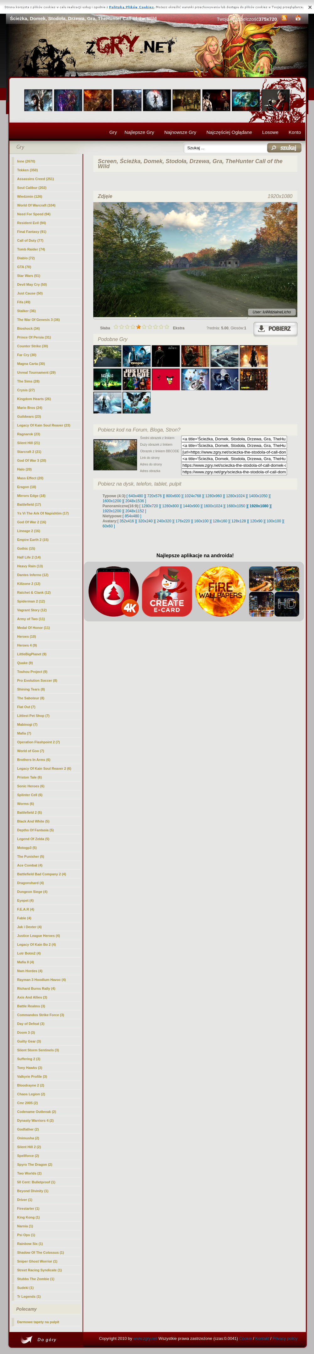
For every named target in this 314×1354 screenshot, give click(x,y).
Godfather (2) (28, 1129)
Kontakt (262, 1338)
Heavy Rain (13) (30, 566)
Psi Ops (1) (26, 1235)
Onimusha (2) (28, 1138)
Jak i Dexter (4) (29, 927)
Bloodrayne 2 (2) (30, 1085)
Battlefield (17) (29, 504)
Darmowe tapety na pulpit (38, 1322)
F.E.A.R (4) (25, 909)
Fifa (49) (23, 302)
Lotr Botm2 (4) (29, 953)
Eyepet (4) (25, 900)
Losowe (270, 132)
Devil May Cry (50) (32, 284)
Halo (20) (24, 469)
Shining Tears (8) (31, 689)
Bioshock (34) (28, 328)
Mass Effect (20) (30, 478)
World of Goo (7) (30, 751)
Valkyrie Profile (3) (32, 1076)
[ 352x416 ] (126, 521)
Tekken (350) (27, 170)
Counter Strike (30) (32, 346)
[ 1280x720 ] (149, 506)
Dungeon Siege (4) (32, 892)
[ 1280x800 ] (170, 506)
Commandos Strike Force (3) (40, 1015)
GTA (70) (24, 267)
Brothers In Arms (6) (34, 760)
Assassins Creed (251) (35, 179)
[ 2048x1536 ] (134, 501)
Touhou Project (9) (32, 672)
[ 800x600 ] (173, 496)
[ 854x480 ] (132, 516)
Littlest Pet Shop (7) (33, 716)
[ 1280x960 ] (213, 496)
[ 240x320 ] (164, 521)
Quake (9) (25, 663)
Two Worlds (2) (29, 1173)
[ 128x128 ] (238, 521)
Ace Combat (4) (30, 865)
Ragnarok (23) (28, 434)
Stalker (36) (26, 311)
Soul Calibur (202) (32, 188)
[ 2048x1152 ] (134, 511)
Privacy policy (285, 1338)
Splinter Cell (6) (30, 795)
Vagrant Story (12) (32, 610)
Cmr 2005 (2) (27, 1103)
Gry (113, 132)
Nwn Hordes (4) (30, 971)
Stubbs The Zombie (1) (36, 1279)
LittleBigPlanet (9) (32, 654)
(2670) (26, 161)
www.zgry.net (145, 1338)
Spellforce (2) (28, 1156)
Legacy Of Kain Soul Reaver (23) (43, 425)
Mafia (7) (24, 733)
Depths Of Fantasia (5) (35, 830)
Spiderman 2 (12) (31, 601)
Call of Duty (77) (30, 240)
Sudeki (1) (25, 1288)
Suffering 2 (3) (29, 1059)
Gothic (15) (26, 548)
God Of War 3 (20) (31, 460)
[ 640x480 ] (136, 496)
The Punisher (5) (30, 856)
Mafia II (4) (25, 962)
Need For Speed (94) (34, 214)
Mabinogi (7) (27, 724)
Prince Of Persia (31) (34, 337)
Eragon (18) (26, 487)
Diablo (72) (26, 258)
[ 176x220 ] (182, 521)
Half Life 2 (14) (29, 557)
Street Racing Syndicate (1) (39, 1270)
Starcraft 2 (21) (29, 452)
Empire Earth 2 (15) (33, 540)
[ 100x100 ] (274, 521)
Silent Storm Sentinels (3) (38, 1050)
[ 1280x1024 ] (235, 496)
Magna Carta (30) (31, 364)
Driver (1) (24, 1200)
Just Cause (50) (30, 293)
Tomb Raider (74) (31, 249)
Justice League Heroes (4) (38, 936)
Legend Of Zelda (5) (33, 839)
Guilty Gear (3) (29, 1041)
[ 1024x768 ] (192, 496)
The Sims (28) (28, 381)
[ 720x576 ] (154, 496)
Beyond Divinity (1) (33, 1191)
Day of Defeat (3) (31, 1024)
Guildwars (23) (29, 416)
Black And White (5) (33, 821)
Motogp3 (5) (27, 848)
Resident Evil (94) (31, 223)
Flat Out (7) (26, 707)
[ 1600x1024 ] (213, 506)
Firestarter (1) (28, 1208)
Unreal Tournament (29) (36, 372)
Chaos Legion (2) (31, 1094)
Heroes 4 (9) (27, 645)
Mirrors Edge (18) (31, 496)
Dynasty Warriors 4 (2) (35, 1120)
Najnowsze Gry (180, 132)
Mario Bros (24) (29, 408)
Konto (295, 132)
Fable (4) (24, 918)
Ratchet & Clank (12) (34, 592)
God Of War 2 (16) (31, 522)
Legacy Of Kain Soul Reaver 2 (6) (44, 768)
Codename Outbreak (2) (36, 1112)
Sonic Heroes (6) (31, 786)
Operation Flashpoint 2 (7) (38, 742)
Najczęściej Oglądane (229, 132)
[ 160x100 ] (201, 521)
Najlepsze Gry (139, 132)
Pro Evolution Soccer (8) (37, 680)
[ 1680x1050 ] (236, 506)
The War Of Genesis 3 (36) (38, 320)
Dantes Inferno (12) (33, 575)
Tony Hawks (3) (29, 1068)
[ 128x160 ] (220, 521)
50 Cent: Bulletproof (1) (36, 1182)
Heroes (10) (26, 636)
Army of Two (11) (31, 619)
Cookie (245, 1338)
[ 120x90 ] (256, 521)
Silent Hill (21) (28, 443)
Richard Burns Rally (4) (36, 988)
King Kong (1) (28, 1217)
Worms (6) (25, 804)
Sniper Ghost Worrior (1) (37, 1261)
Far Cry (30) (26, 355)
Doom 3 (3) (26, 1032)
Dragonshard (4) (30, 883)
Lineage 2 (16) (28, 531)
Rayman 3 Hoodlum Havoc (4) (41, 980)
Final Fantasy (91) (31, 232)
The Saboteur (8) (31, 698)
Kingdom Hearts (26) (34, 399)
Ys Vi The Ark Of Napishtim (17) (43, 513)
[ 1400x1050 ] (258, 496)
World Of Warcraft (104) (36, 205)
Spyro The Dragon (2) (34, 1164)
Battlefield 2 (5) (29, 812)
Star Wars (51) (29, 276)
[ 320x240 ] (145, 521)
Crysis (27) (26, 390)
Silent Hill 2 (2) (29, 1147)
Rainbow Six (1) (30, 1244)
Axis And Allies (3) (32, 997)
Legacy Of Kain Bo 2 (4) (36, 944)
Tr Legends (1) (29, 1296)
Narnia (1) (25, 1226)
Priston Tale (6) (29, 777)
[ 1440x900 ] (191, 506)
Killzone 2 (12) (29, 584)
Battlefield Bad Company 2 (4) (41, 874)
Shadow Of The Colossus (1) (40, 1252)
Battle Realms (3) (31, 1006)
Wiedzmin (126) (29, 196)
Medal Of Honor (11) (33, 628)
